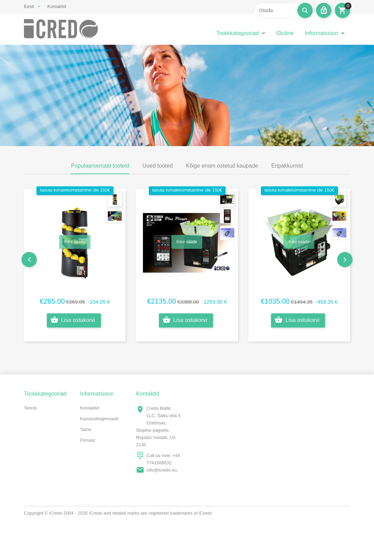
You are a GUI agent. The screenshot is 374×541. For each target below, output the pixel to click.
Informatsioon (321, 33)
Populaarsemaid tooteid (100, 166)
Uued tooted (158, 166)
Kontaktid (57, 6)
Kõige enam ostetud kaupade (222, 166)
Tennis (30, 408)
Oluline (285, 33)
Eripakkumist (287, 166)
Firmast (87, 440)
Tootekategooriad (237, 33)
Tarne (86, 429)
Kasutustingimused (99, 418)
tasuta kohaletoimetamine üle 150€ (75, 190)
